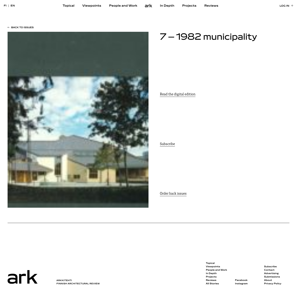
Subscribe (167, 144)
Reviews (211, 5)
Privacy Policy (272, 284)
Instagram (241, 284)
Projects (189, 5)
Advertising (271, 273)
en (13, 6)
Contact (269, 270)
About (268, 280)
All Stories (212, 284)
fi (5, 6)
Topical (68, 5)
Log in (284, 6)
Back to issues (22, 27)
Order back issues (173, 193)
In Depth (167, 5)
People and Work (123, 5)
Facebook (241, 280)
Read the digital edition (177, 94)
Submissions (272, 277)
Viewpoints (91, 5)
